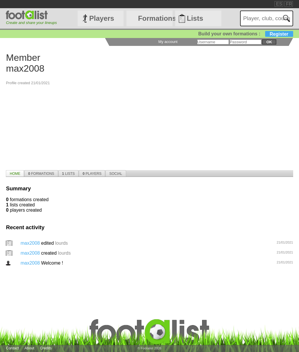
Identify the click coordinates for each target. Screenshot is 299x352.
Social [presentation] (115, 174)
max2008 (30, 243)
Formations (155, 18)
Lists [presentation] (68, 174)
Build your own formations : (245, 33)
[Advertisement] (149, 126)
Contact (12, 348)
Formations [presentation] (41, 174)
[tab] (15, 173)
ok (269, 42)
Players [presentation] (92, 174)
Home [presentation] (15, 174)
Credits (46, 348)
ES (279, 3)
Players (101, 18)
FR (289, 3)
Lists (195, 18)
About (29, 348)
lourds (61, 243)
